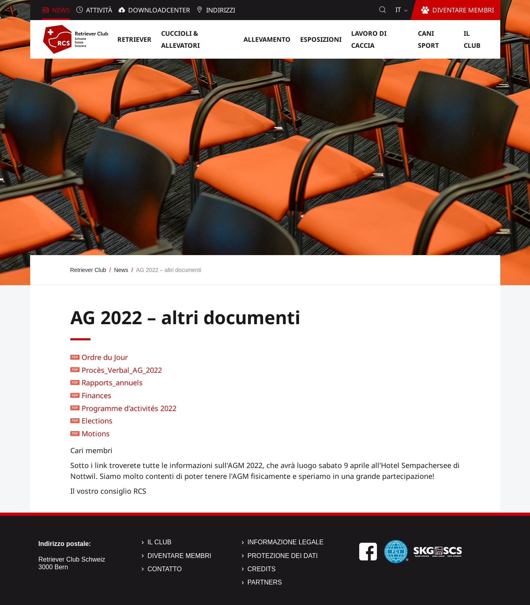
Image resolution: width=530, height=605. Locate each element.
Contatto (164, 569)
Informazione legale (285, 542)
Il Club (159, 542)
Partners (265, 582)
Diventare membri (179, 555)
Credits (262, 569)
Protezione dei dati (283, 555)
